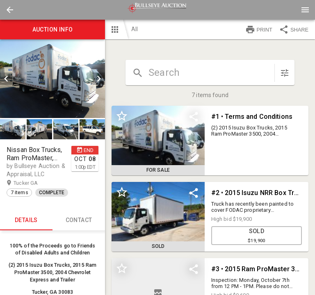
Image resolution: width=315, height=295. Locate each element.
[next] (99, 79)
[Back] (10, 10)
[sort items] (284, 73)
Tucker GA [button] (34, 183)
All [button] (134, 29)
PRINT (258, 29)
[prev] (6, 79)
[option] (52, 78)
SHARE (293, 29)
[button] (10, 10)
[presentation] (157, 9)
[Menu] (305, 10)
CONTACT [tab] (78, 220)
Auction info (52, 29)
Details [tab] (26, 220)
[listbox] (52, 78)
